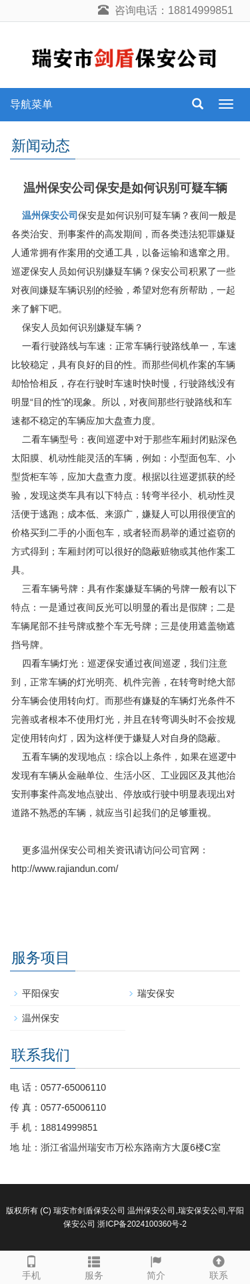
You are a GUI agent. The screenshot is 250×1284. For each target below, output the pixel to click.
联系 (218, 1266)
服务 (94, 1266)
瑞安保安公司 (202, 1210)
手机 (31, 1266)
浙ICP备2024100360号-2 (141, 1224)
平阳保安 (40, 993)
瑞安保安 (156, 993)
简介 (156, 1266)
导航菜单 (31, 104)
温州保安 (40, 1018)
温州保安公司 (50, 215)
